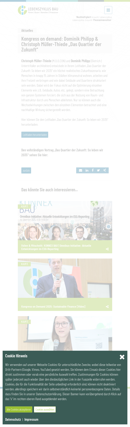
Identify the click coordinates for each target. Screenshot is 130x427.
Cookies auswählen (44, 409)
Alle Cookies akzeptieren (19, 409)
